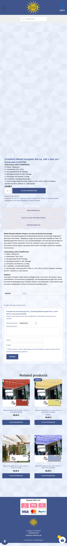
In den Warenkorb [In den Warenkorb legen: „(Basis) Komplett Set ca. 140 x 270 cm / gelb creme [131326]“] (48, 425)
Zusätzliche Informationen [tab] (33, 221)
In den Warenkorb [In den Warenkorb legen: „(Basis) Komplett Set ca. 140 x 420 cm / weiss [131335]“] (16, 479)
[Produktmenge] (8, 193)
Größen (43, 201)
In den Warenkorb (29, 194)
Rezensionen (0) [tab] (33, 228)
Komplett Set (50, 201)
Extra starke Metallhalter (20, 204)
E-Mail (8, 348)
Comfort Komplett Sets (33, 201)
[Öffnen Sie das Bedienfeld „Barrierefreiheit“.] (4, 541)
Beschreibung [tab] (33, 214)
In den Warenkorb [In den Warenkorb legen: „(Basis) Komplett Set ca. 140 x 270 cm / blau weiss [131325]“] (48, 479)
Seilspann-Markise (34, 204)
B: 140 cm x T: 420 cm (19, 201)
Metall (56, 201)
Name (8, 343)
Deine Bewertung (12, 326)
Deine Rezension (12, 329)
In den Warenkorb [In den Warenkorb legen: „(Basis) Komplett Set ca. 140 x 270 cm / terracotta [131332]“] (16, 425)
